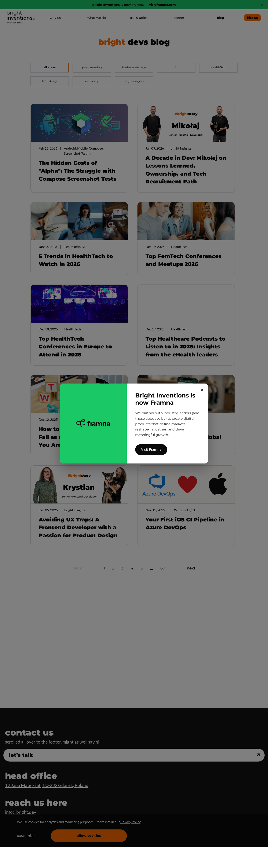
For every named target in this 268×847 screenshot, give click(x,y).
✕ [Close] (202, 389)
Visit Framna (151, 449)
